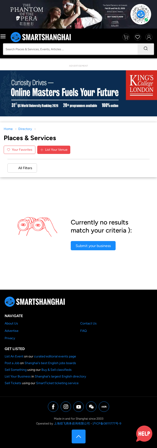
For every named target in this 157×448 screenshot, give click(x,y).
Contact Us (88, 323)
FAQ (83, 331)
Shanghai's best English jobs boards (50, 363)
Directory (25, 129)
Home (8, 129)
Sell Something (16, 370)
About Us (11, 323)
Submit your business (93, 246)
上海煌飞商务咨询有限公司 (72, 423)
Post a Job (12, 363)
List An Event (14, 356)
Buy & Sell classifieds (56, 370)
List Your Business (18, 376)
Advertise (11, 331)
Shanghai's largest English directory (60, 376)
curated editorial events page (55, 356)
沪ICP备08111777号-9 (106, 423)
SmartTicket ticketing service (57, 383)
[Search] (146, 49)
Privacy (10, 338)
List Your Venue (54, 150)
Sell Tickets (13, 383)
